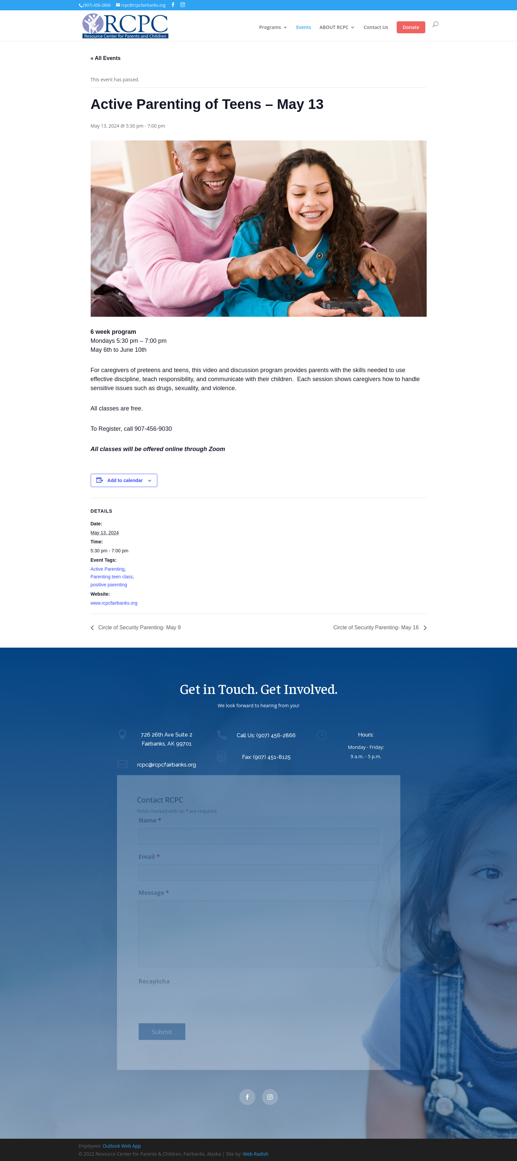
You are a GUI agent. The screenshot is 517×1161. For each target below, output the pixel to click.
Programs (270, 27)
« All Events (106, 58)
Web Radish (256, 1154)
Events (303, 27)
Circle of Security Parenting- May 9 (139, 627)
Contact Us (376, 27)
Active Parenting (108, 569)
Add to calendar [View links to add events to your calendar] (125, 480)
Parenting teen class (112, 576)
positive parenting (109, 584)
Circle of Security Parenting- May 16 (376, 627)
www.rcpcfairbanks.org (114, 603)
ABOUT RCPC (334, 27)
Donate (411, 27)
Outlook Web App (122, 1146)
